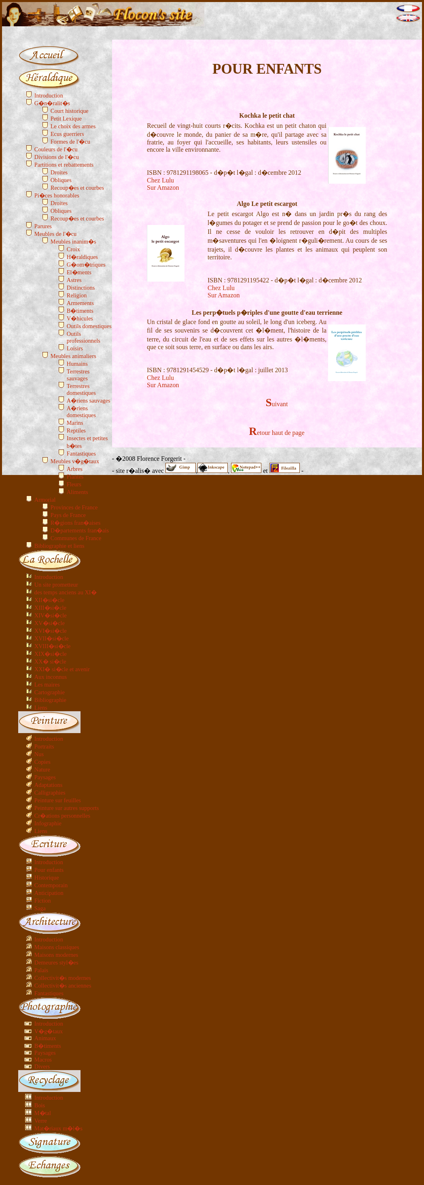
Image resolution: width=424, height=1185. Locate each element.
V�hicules (80, 318)
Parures (43, 226)
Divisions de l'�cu (56, 157)
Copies (42, 762)
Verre (40, 1120)
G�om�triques (86, 264)
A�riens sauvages (88, 400)
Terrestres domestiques (81, 389)
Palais (41, 970)
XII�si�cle (49, 600)
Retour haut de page (276, 432)
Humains (77, 363)
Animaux (45, 1038)
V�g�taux (48, 1031)
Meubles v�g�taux (75, 461)
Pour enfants (49, 870)
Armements (80, 303)
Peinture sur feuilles (57, 800)
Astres (74, 280)
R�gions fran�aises (76, 522)
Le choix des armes (73, 126)
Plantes (75, 476)
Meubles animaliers (73, 356)
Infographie (47, 823)
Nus (39, 754)
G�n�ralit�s (52, 103)
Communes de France (76, 538)
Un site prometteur (56, 584)
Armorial (45, 499)
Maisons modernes (56, 955)
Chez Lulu (160, 180)
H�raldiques (82, 257)
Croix (73, 249)
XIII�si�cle (50, 607)
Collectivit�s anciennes (62, 985)
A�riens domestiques (81, 411)
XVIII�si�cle (52, 646)
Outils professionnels (83, 337)
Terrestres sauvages (78, 375)
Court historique (70, 111)
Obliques (61, 180)
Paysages (45, 777)
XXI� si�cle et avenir (62, 669)
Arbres (75, 469)
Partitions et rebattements (63, 164)
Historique (46, 877)
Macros (43, 1059)
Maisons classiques (56, 947)
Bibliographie (50, 700)
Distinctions (81, 287)
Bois (39, 1105)
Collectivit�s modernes (62, 978)
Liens (40, 707)
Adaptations (48, 785)
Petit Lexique (66, 118)
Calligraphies (50, 792)
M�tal (42, 1113)
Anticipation (49, 893)
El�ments (79, 272)
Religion (77, 295)
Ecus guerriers (67, 134)
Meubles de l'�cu (55, 234)
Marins (75, 423)
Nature (42, 769)
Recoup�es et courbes (77, 187)
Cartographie (49, 692)
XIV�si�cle (50, 615)
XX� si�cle (50, 661)
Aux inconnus (50, 677)
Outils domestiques (89, 326)
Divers (42, 1066)
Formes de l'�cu (70, 141)
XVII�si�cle (51, 638)
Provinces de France (74, 507)
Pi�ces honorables (56, 195)
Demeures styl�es (56, 962)
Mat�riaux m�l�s (58, 1128)
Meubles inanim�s (73, 241)
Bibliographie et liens (59, 546)
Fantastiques (81, 453)
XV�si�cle (49, 623)
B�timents (80, 310)
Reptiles (76, 430)
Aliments (77, 492)
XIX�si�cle (50, 654)
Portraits (44, 746)
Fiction (42, 900)
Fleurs (74, 484)
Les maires (47, 684)
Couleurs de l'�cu (56, 149)
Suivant (276, 404)
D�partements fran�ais (80, 530)
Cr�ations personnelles (62, 815)
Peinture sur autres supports (66, 808)
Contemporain (51, 885)
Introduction (48, 95)
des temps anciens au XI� (65, 592)
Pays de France (68, 515)
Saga (40, 908)
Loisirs (75, 348)
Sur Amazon (163, 187)
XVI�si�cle (50, 630)
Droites (59, 172)
